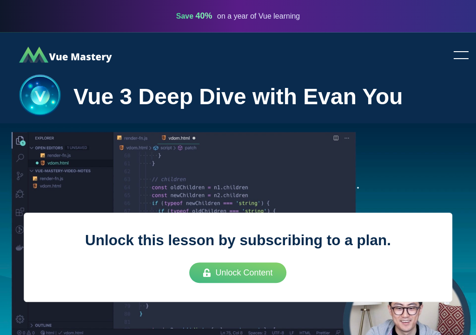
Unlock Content (237, 272)
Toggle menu (457, 56)
